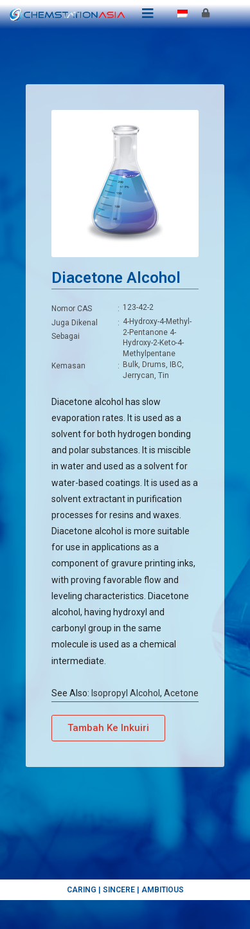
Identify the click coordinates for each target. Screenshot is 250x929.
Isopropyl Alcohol (125, 693)
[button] (108, 728)
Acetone (181, 693)
